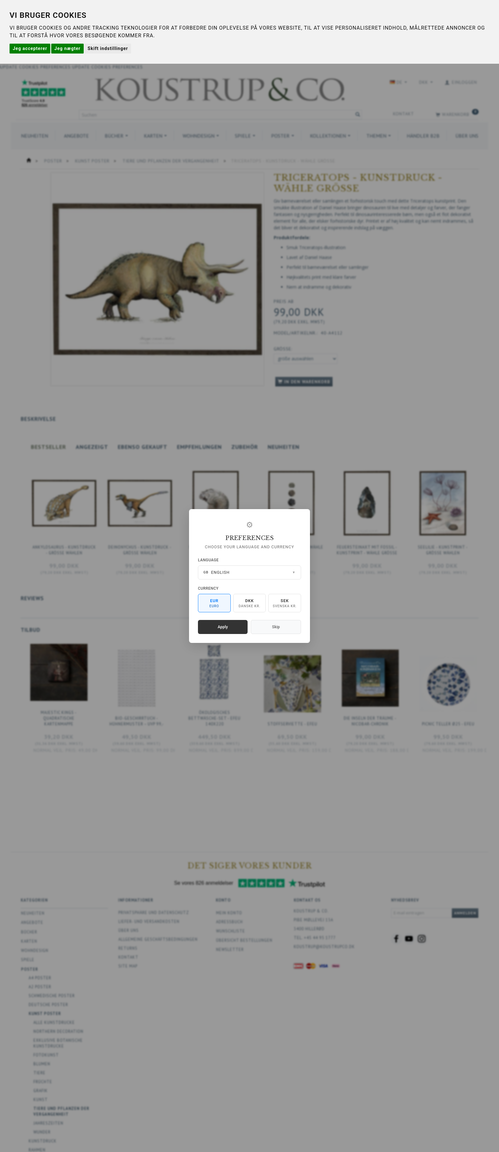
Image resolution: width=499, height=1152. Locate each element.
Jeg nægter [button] (67, 48)
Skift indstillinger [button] (108, 48)
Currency (208, 588)
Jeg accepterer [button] (30, 48)
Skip (276, 626)
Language (208, 560)
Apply (223, 626)
